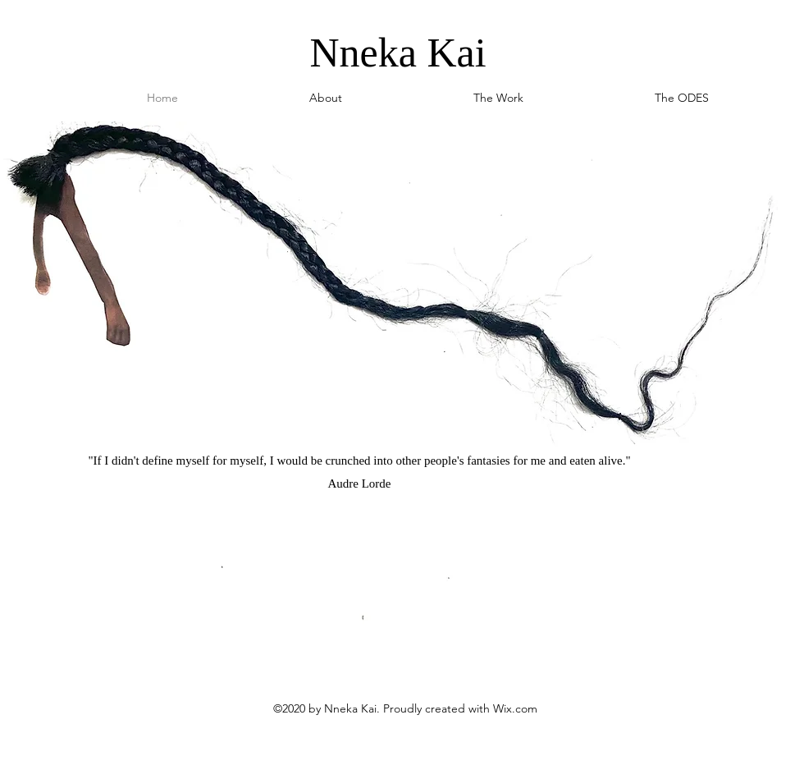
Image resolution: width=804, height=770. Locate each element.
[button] (498, 98)
